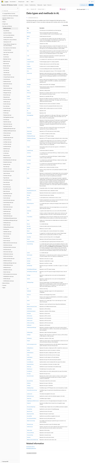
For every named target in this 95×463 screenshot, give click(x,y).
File (27, 110)
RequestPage (29, 233)
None (28, 197)
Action (28, 355)
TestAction (29, 258)
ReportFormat (29, 411)
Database (28, 66)
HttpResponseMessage (31, 138)
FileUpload (29, 113)
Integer (28, 146)
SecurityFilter (29, 416)
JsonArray (29, 152)
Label (28, 169)
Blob (28, 38)
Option (28, 207)
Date (28, 71)
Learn (28, 9)
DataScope (29, 366)
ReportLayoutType (30, 413)
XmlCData (29, 313)
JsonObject (29, 156)
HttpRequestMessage (31, 136)
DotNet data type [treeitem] (6, 101)
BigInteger (29, 32)
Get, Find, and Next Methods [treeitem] (8, 35)
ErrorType (29, 373)
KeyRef (28, 167)
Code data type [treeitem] (6, 72)
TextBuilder (29, 291)
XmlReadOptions (30, 348)
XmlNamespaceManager (31, 327)
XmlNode (28, 334)
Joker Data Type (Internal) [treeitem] (8, 52)
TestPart (28, 278)
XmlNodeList (29, 338)
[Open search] (89, 2)
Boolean (28, 43)
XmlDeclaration (30, 318)
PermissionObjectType (31, 406)
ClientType (29, 359)
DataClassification (30, 364)
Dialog (28, 90)
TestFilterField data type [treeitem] (7, 215)
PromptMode (29, 409)
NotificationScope (30, 396)
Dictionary (29, 92)
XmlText (28, 350)
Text (27, 288)
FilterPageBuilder (30, 115)
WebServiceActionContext (32, 306)
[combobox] (9, 11)
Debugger (29, 84)
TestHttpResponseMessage (32, 271)
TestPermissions (30, 426)
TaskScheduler (29, 255)
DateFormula (29, 73)
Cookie (28, 64)
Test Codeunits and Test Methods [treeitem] (9, 47)
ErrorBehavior (29, 371)
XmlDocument (29, 320)
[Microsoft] (2, 1)
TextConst (29, 294)
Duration (28, 98)
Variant (28, 300)
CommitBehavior (30, 362)
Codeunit (28, 59)
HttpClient (29, 127)
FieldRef (28, 108)
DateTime (29, 79)
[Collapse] (17, 8)
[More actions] (67, 9)
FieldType (28, 385)
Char (28, 50)
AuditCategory (29, 357)
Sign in (92, 1)
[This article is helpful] (86, 9)
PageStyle (29, 403)
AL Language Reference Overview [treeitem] (8, 13)
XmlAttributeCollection (31, 311)
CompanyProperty (30, 61)
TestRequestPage (30, 282)
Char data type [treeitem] (6, 70)
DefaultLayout (29, 369)
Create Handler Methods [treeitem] (8, 37)
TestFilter (28, 263)
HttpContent (29, 131)
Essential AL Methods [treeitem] (7, 32)
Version (28, 304)
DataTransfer (29, 68)
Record (28, 224)
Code (28, 55)
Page (28, 213)
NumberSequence (30, 203)
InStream (28, 140)
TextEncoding (29, 430)
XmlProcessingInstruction (32, 344)
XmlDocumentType (30, 322)
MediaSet (29, 188)
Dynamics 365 (33, 9)
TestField (28, 261)
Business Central (41, 9)
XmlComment (29, 315)
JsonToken (29, 160)
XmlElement (29, 325)
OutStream (29, 210)
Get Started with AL (30, 446)
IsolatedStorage (30, 150)
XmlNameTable (29, 332)
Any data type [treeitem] (6, 56)
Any (27, 30)
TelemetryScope (30, 424)
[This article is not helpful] (88, 9)
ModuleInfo (29, 192)
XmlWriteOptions (30, 352)
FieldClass (29, 383)
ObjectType (29, 398)
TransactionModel (30, 432)
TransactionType (30, 435)
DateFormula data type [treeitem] (7, 88)
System (28, 252)
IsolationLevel (29, 393)
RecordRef (29, 228)
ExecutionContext (30, 376)
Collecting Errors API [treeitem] (7, 41)
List (27, 173)
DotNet (28, 96)
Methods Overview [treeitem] (7, 28)
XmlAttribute (29, 308)
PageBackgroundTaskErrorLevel (33, 400)
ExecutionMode (30, 380)
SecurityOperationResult (31, 418)
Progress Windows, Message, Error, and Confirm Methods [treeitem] (10, 45)
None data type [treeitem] (6, 166)
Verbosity (28, 437)
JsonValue (29, 163)
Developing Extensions (31, 448)
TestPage (28, 275)
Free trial (91, 5)
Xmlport (28, 340)
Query (28, 220)
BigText (28, 36)
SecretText (29, 236)
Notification (29, 199)
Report (28, 231)
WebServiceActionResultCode (32, 439)
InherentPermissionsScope (32, 390)
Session (28, 239)
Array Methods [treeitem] (6, 30)
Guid (28, 120)
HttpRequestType (30, 387)
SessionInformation (30, 241)
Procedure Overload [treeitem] (7, 50)
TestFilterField (29, 265)
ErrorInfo (28, 106)
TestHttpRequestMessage (31, 269)
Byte (28, 45)
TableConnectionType (31, 420)
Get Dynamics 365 (84, 5)
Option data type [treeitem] (6, 173)
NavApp (28, 195)
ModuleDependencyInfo (31, 190)
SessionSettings (30, 243)
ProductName (29, 216)
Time (28, 296)
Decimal (28, 86)
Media (28, 178)
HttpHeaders (29, 133)
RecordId (28, 226)
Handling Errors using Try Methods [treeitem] (9, 39)
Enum (28, 103)
